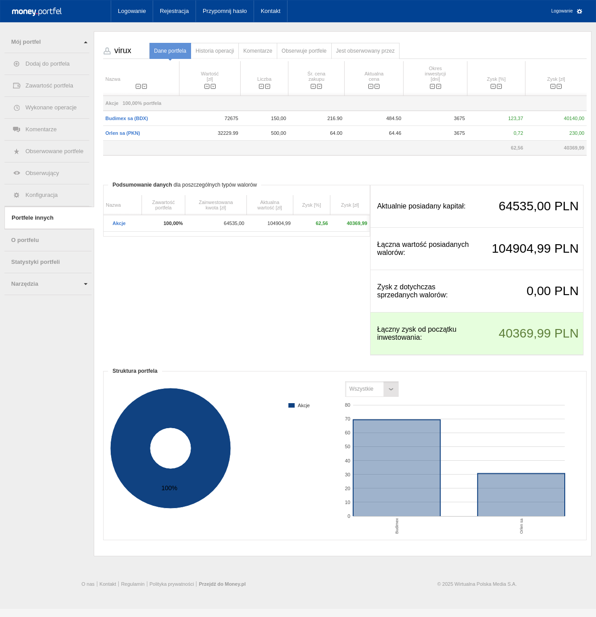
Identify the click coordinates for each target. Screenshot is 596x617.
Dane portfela (170, 51)
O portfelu (25, 240)
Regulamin (133, 584)
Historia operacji (215, 51)
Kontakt (270, 11)
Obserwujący (42, 173)
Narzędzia (24, 283)
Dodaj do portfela (47, 63)
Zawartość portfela (49, 85)
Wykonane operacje (51, 107)
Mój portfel (26, 41)
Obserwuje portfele (304, 51)
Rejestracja (174, 11)
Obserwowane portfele (54, 151)
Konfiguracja (41, 195)
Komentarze (41, 129)
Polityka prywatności (172, 584)
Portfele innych (33, 217)
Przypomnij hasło (225, 11)
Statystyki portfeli (35, 261)
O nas (88, 584)
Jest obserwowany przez (365, 51)
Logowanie (132, 11)
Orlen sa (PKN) (122, 133)
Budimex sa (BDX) (126, 118)
